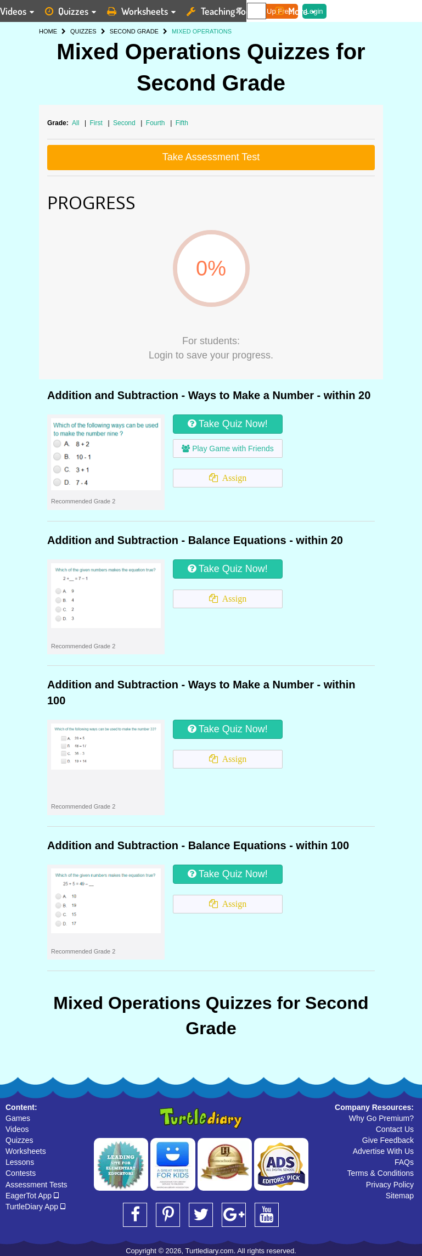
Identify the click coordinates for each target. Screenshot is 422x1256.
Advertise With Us (383, 1151)
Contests (20, 1173)
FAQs (404, 1162)
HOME (48, 31)
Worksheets (25, 1151)
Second (125, 123)
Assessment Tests (36, 1184)
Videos (17, 1129)
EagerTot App (32, 1195)
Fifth (182, 123)
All (75, 123)
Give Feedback (388, 1140)
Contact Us (395, 1129)
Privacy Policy (390, 1184)
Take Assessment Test (211, 157)
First (97, 123)
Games (17, 1118)
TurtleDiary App (35, 1206)
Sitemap (400, 1195)
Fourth (156, 123)
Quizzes (19, 1140)
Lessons (19, 1162)
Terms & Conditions (380, 1173)
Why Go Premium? (381, 1118)
